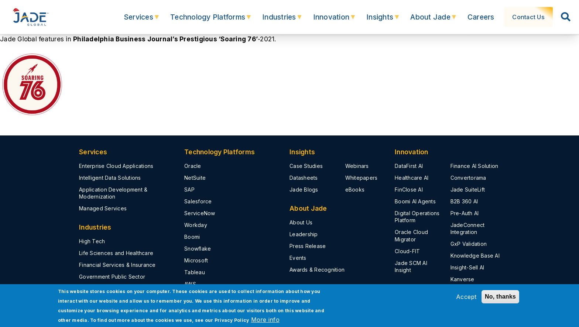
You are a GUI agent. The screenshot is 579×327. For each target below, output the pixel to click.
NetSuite (195, 178)
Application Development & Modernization (113, 193)
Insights (376, 20)
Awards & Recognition (317, 269)
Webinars (357, 166)
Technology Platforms (204, 20)
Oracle (192, 166)
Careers (478, 17)
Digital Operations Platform (417, 216)
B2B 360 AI (464, 201)
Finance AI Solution (474, 166)
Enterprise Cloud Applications (116, 166)
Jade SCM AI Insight (411, 266)
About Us (301, 222)
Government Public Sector (112, 276)
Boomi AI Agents (415, 201)
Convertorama (468, 178)
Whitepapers (361, 178)
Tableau (194, 272)
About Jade (426, 20)
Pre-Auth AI (464, 213)
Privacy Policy (232, 320)
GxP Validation (468, 244)
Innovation (327, 20)
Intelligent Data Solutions (110, 178)
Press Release (308, 246)
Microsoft (196, 260)
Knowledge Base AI (475, 255)
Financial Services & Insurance (117, 265)
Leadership (304, 234)
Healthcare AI (411, 178)
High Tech (92, 241)
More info (265, 319)
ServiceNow (199, 213)
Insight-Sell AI (467, 267)
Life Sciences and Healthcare (116, 253)
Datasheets (304, 178)
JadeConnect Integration (467, 228)
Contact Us (527, 17)
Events (298, 258)
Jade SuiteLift (467, 189)
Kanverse (462, 279)
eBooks (355, 189)
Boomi (192, 237)
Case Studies (306, 166)
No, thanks (500, 296)
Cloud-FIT (407, 251)
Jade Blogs (304, 189)
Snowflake (197, 248)
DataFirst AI (409, 166)
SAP (189, 189)
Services (135, 20)
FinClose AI (409, 189)
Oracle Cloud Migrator (411, 235)
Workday (195, 225)
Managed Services (103, 208)
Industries (275, 20)
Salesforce (198, 201)
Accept (466, 296)
